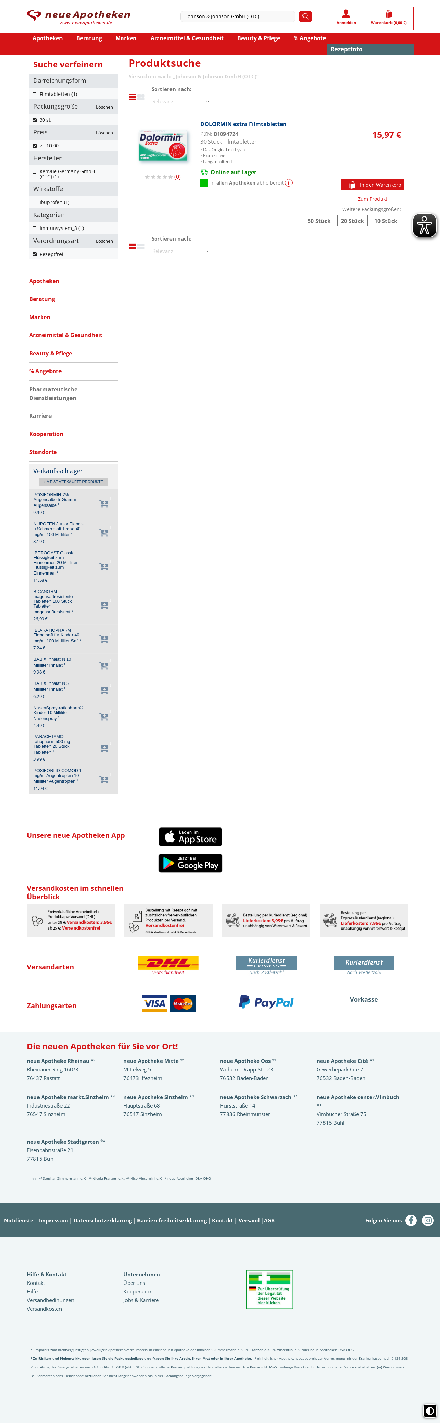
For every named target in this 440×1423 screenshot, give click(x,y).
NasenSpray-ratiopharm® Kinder (58, 713)
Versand (249, 1220)
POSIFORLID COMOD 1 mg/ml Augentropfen (57, 776)
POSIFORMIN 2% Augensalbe (54, 500)
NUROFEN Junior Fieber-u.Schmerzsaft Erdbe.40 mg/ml (58, 529)
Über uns (134, 1282)
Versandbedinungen (50, 1300)
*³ (258, 1096)
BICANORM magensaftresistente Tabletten (53, 601)
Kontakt (222, 1220)
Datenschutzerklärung (103, 1220)
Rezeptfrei (51, 254)
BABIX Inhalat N (52, 662)
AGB (269, 1220)
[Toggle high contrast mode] (430, 1411)
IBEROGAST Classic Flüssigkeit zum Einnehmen (55, 563)
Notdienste (18, 1220)
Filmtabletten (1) (58, 94)
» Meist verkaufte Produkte (73, 482)
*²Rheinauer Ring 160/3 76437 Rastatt (61, 1069)
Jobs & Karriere (141, 1300)
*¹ (158, 1096)
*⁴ (66, 1141)
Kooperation (138, 1291)
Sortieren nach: (171, 89)
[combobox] (239, 16)
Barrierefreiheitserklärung (172, 1220)
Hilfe (32, 1291)
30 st (45, 119)
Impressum (53, 1220)
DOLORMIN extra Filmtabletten (245, 123)
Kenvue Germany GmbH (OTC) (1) (67, 174)
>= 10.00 (49, 145)
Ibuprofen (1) (54, 202)
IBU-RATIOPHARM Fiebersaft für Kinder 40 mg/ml (57, 635)
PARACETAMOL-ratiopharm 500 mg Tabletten (51, 744)
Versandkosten (44, 1308)
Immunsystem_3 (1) (62, 228)
